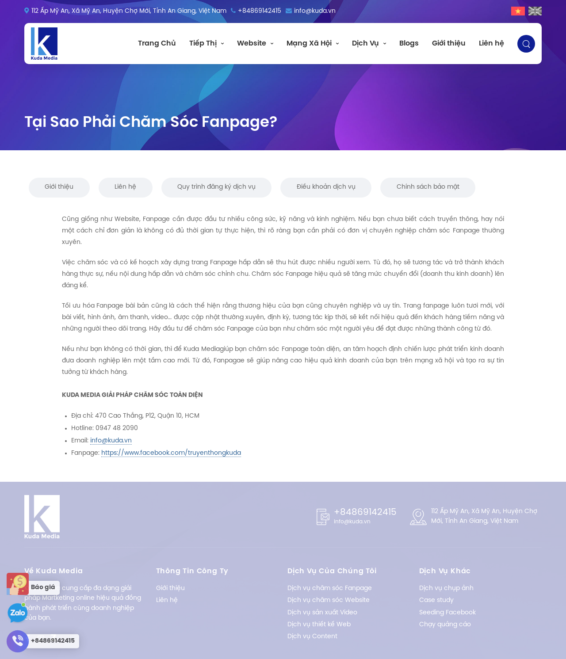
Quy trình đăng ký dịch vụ (216, 187)
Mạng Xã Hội (309, 43)
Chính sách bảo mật (428, 187)
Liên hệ (491, 43)
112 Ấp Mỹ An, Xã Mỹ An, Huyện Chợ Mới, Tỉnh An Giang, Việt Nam (128, 11)
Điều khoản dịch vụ (326, 187)
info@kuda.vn (315, 11)
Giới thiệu (449, 43)
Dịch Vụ (365, 43)
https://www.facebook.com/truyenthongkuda (171, 453)
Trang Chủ (157, 43)
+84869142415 (259, 11)
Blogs (409, 43)
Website (251, 43)
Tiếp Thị (203, 43)
